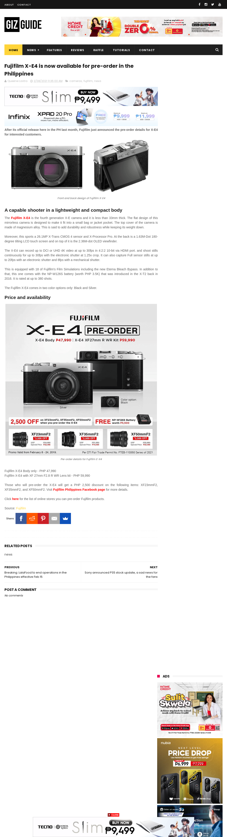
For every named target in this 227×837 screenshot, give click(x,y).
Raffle (98, 50)
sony (184, 735)
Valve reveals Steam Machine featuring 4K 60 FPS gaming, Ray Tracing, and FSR (200, 459)
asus (181, 718)
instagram (162, 792)
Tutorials (121, 50)
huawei (160, 694)
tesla (180, 809)
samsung (189, 694)
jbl (183, 784)
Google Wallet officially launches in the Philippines (199, 480)
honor (159, 718)
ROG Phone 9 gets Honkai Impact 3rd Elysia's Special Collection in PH (201, 571)
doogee (192, 776)
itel (204, 767)
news (97, 82)
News (31, 50)
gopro (159, 809)
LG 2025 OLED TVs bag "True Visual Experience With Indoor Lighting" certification (199, 522)
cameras (75, 82)
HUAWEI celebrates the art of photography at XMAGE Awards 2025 (198, 615)
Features (54, 50)
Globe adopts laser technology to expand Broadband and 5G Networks (198, 594)
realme (183, 710)
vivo (158, 710)
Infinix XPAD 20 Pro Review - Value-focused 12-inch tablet (201, 500)
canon (159, 767)
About (9, 4)
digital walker (164, 776)
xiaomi (184, 702)
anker (188, 792)
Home (13, 50)
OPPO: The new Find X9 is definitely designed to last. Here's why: (189, 284)
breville (202, 809)
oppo (158, 702)
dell (202, 784)
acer (183, 743)
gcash (159, 751)
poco (183, 751)
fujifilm (88, 82)
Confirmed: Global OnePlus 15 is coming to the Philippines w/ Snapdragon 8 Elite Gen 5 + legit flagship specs (189, 548)
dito (204, 743)
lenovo (159, 735)
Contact (24, 4)
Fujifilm (21, 500)
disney (159, 800)
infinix (203, 726)
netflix (183, 767)
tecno (159, 743)
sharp (184, 759)
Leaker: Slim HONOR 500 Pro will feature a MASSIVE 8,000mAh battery (201, 635)
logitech (160, 784)
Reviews (77, 50)
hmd (205, 800)
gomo (183, 800)
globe (159, 726)
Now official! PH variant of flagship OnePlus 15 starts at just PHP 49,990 (201, 436)
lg (181, 726)
